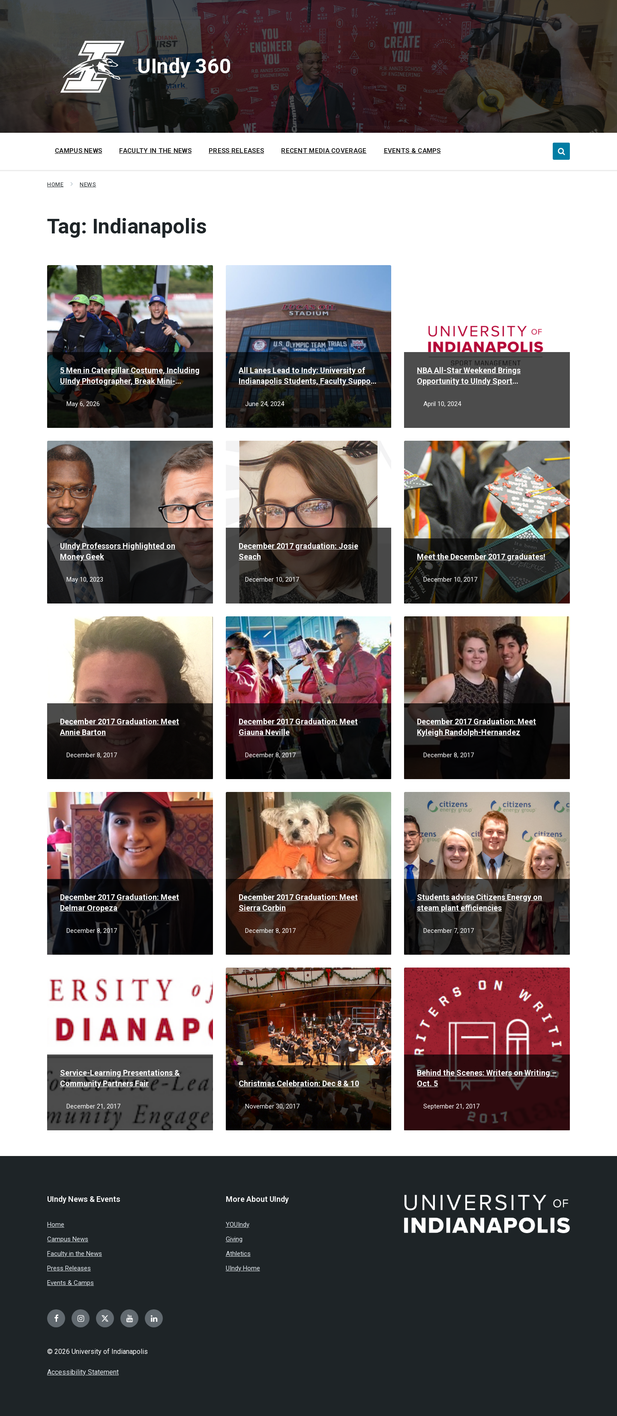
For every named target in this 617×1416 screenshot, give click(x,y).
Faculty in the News (74, 1254)
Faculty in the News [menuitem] (155, 151)
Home (55, 184)
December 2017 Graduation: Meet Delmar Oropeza (119, 902)
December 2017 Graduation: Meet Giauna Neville (298, 727)
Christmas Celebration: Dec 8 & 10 (299, 1083)
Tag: (127, 226)
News (88, 184)
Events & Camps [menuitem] (412, 151)
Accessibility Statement (83, 1372)
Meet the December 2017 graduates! (481, 556)
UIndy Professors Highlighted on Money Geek (117, 551)
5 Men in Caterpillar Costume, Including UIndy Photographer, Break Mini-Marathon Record (130, 376)
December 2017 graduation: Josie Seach (298, 551)
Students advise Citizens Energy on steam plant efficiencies (479, 902)
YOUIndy (237, 1224)
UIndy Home (243, 1268)
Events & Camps (70, 1283)
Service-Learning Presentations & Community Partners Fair (120, 1078)
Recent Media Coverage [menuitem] (323, 151)
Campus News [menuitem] (78, 151)
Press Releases (69, 1268)
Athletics (238, 1254)
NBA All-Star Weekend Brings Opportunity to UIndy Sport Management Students (469, 376)
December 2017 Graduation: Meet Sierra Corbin (298, 902)
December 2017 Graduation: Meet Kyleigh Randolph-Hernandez (476, 727)
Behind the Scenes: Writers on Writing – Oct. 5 (487, 1078)
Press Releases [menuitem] (236, 151)
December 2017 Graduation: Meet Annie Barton (119, 727)
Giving (234, 1239)
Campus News (67, 1239)
